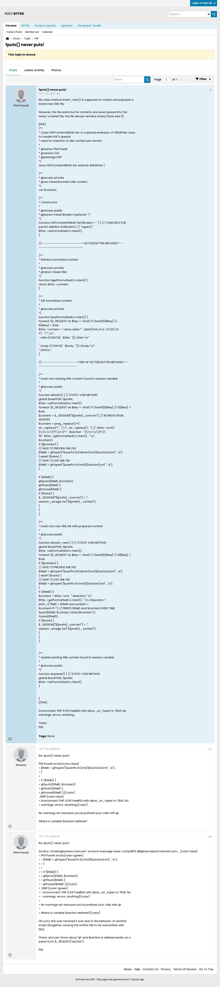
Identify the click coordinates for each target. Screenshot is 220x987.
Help (137, 969)
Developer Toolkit (89, 25)
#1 (210, 89)
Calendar (47, 32)
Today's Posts (14, 32)
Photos (56, 70)
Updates (67, 25)
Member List (32, 32)
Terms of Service (184, 969)
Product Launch (45, 25)
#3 (210, 836)
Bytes (128, 969)
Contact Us (150, 969)
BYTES (25, 25)
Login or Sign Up (203, 3)
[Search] (189, 14)
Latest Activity (34, 70)
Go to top (206, 969)
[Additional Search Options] (209, 14)
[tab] (13, 70)
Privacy (166, 969)
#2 (210, 749)
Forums (11, 25)
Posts (13, 70)
